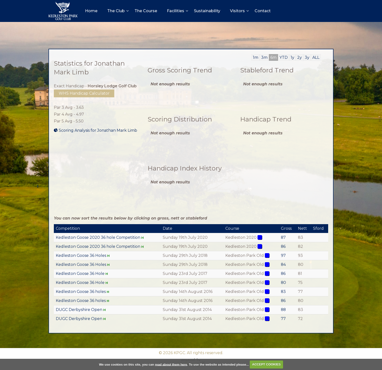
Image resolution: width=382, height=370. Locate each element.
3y (307, 57)
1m (255, 57)
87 (283, 237)
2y (299, 57)
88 (283, 309)
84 (283, 264)
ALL (315, 57)
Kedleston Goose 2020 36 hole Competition (98, 237)
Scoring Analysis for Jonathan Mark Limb (95, 130)
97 (283, 255)
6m (273, 57)
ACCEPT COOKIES (266, 364)
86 (283, 246)
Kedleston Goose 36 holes (81, 291)
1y (292, 57)
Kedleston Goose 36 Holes (81, 255)
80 (283, 282)
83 (283, 291)
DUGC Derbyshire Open (79, 309)
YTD (283, 57)
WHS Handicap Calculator (84, 93)
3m (264, 57)
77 (283, 318)
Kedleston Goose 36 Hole (80, 273)
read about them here (171, 364)
